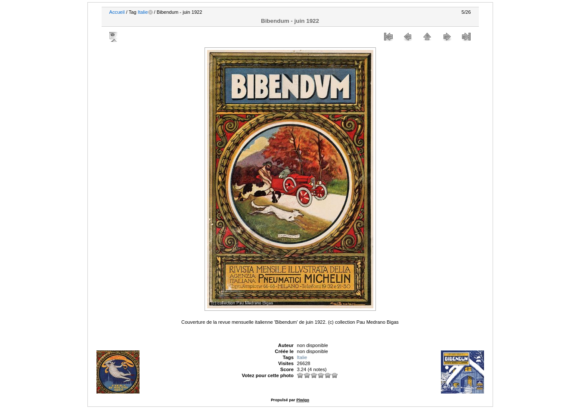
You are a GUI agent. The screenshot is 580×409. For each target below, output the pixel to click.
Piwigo (302, 400)
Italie (143, 12)
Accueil (117, 12)
